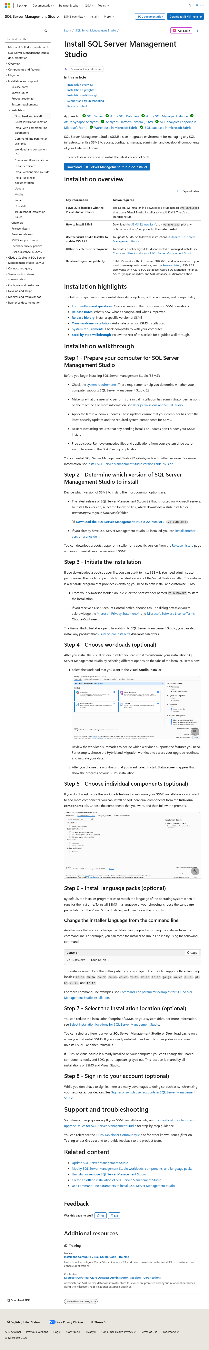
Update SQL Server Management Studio (100, 1163)
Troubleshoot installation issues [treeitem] (30, 214)
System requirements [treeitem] (24, 104)
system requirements (102, 384)
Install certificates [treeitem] (25, 166)
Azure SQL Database (124, 116)
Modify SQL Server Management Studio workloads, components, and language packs (132, 1168)
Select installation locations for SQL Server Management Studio (114, 1024)
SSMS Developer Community (116, 1134)
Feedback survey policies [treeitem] (26, 246)
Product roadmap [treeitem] (22, 98)
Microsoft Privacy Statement (117, 613)
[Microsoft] (7, 5)
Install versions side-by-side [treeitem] (32, 172)
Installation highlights (80, 90)
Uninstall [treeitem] (20, 206)
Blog (55, 1332)
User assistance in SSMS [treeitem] (26, 252)
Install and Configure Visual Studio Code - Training (96, 1257)
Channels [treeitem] (17, 222)
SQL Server (95, 116)
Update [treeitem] (19, 188)
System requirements (87, 329)
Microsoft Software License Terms (171, 613)
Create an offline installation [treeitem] (32, 160)
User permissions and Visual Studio (158, 405)
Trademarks (169, 1332)
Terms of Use (149, 1332)
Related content (77, 106)
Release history (172, 265)
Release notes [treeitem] (19, 87)
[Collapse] (46, 30)
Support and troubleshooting (85, 101)
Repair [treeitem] (18, 200)
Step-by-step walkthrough (91, 334)
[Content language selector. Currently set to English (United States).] (23, 1322)
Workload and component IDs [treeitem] (31, 151)
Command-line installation (91, 323)
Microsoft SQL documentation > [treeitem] (28, 47)
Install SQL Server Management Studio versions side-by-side (130, 464)
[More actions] (197, 30)
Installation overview (80, 84)
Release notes (82, 311)
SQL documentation (150, 16)
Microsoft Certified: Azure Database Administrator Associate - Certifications (112, 1277)
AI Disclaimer (13, 1332)
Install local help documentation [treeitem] (25, 180)
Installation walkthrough (82, 95)
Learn (67, 30)
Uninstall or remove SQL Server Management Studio (109, 1174)
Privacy (89, 1332)
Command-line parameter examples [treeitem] (31, 141)
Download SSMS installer (185, 16)
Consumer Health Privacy (117, 1332)
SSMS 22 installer (142, 224)
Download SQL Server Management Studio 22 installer (107, 167)
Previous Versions (37, 1332)
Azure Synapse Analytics (81, 122)
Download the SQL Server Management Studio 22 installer (119, 521)
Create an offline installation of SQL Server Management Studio (152, 253)
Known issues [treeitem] (19, 93)
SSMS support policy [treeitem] (24, 240)
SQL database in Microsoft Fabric (168, 127)
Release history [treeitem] (20, 228)
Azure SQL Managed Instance (167, 116)
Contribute (73, 1332)
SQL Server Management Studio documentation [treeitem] (28, 55)
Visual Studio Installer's (114, 634)
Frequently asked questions (92, 306)
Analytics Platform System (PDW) (129, 122)
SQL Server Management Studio (95, 30)
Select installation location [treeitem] (31, 122)
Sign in (200, 5)
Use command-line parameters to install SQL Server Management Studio (123, 1185)
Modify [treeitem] (19, 194)
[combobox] (28, 39)
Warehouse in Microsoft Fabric (116, 127)
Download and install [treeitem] (28, 116)
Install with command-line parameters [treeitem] (31, 130)
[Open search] (190, 5)
